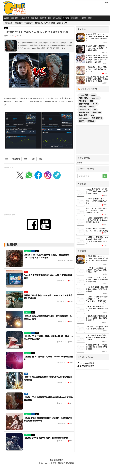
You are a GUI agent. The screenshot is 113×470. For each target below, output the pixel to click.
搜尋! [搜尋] (105, 3)
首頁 (6, 18)
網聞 (25, 373)
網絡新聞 (74, 18)
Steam (91, 107)
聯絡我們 (59, 460)
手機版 (52, 460)
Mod (94, 110)
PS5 (33, 251)
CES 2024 (95, 98)
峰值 (40, 159)
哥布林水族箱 (84, 112)
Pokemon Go (84, 110)
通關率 (81, 121)
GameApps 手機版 (85, 363)
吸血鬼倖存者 (97, 118)
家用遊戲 (66, 18)
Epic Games (84, 118)
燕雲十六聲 (96, 112)
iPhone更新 (83, 95)
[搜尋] (88, 3)
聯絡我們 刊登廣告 (85, 366)
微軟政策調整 (84, 104)
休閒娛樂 (83, 18)
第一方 (94, 104)
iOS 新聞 (14, 18)
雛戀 (91, 101)
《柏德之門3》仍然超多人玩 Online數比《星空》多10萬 (45, 23)
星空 (25, 159)
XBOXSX (27, 251)
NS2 (25, 272)
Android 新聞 (24, 18)
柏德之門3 (16, 159)
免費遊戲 (82, 107)
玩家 (33, 159)
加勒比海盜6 (84, 98)
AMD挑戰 (83, 101)
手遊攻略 (43, 18)
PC (6, 28)
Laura (93, 95)
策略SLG (91, 121)
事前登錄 (34, 18)
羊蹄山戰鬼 (83, 115)
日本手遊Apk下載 (54, 18)
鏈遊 (90, 18)
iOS (92, 115)
